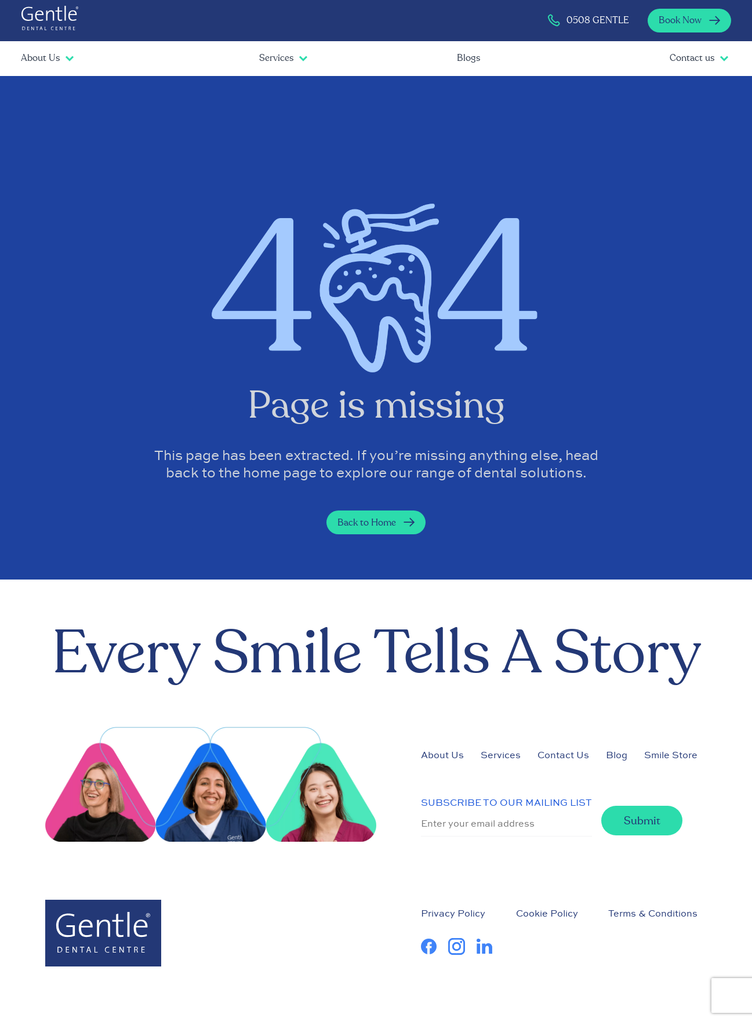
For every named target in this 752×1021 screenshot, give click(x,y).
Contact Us (563, 754)
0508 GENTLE (588, 20)
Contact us (692, 58)
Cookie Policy (547, 913)
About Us (40, 58)
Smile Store (670, 754)
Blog (616, 754)
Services (276, 58)
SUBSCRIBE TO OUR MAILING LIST (506, 802)
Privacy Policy (453, 913)
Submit (642, 821)
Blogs (468, 58)
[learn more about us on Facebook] (434, 946)
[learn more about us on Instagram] (462, 946)
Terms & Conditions (652, 913)
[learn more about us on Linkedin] (490, 946)
